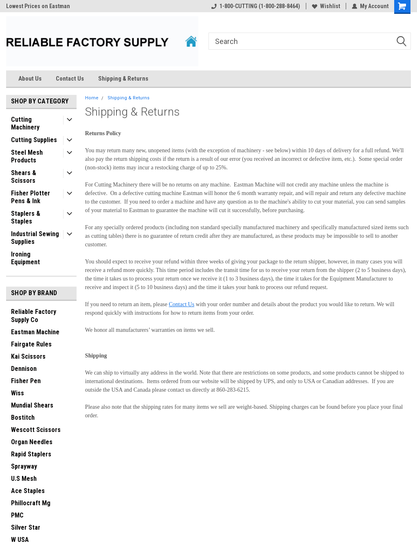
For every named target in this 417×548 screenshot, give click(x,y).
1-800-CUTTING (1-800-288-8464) (255, 6)
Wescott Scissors (36, 430)
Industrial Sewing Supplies (35, 238)
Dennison (24, 369)
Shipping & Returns (123, 78)
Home (92, 98)
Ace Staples (28, 491)
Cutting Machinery (25, 123)
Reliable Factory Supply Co (33, 316)
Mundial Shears (32, 405)
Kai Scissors (28, 356)
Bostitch (23, 417)
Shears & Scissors (23, 176)
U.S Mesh (24, 478)
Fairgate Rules (31, 344)
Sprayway (24, 466)
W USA (20, 540)
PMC (17, 515)
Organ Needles (32, 442)
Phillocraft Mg (30, 503)
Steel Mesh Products (27, 156)
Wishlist (326, 6)
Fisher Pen (26, 381)
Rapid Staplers (31, 454)
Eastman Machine (35, 332)
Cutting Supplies (34, 140)
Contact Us (70, 78)
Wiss (17, 393)
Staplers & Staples (25, 217)
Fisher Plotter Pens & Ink (30, 197)
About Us (30, 78)
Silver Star (25, 527)
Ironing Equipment (25, 258)
